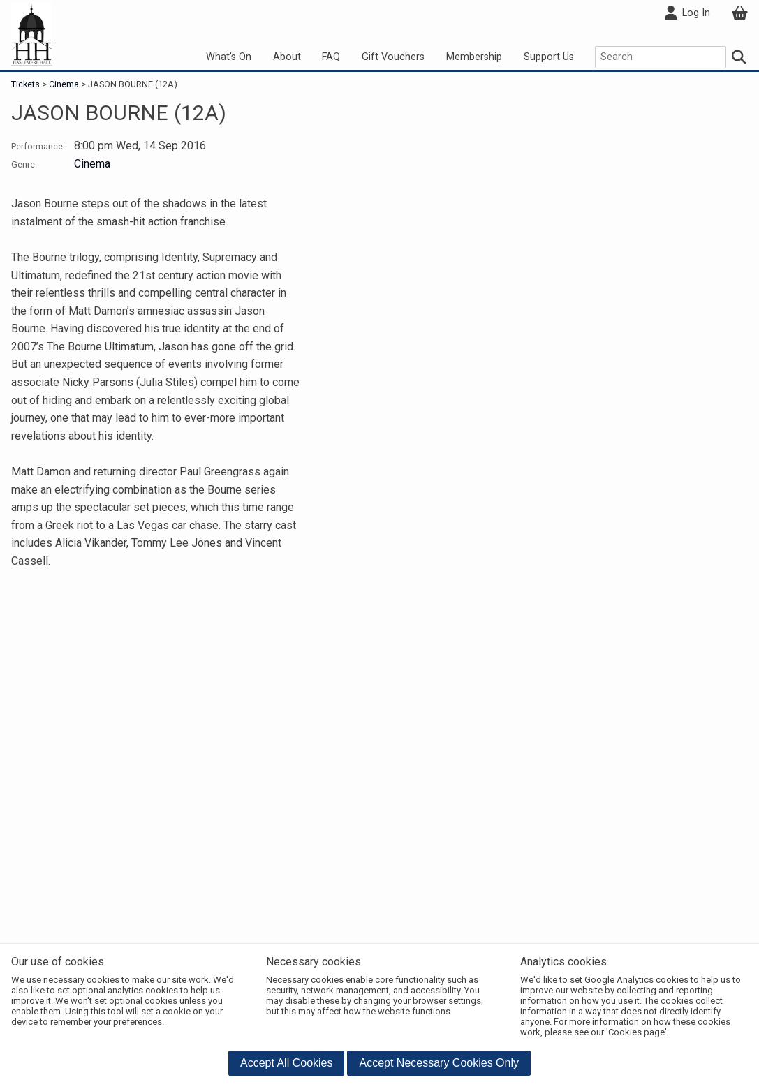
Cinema (64, 84)
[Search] (739, 57)
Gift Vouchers (393, 57)
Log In (687, 13)
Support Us (549, 57)
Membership (474, 57)
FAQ (331, 57)
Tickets (26, 84)
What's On (228, 57)
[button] (286, 1063)
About (287, 57)
